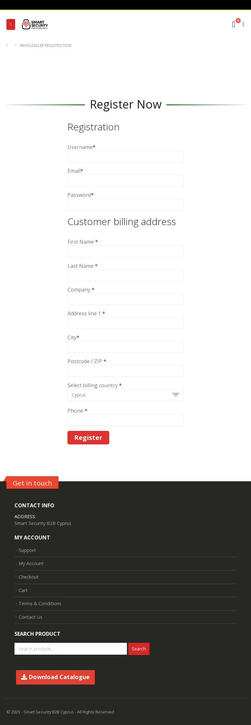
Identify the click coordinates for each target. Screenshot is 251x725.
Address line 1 (86, 313)
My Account (31, 563)
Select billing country (94, 385)
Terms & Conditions (40, 603)
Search (139, 649)
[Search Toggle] (219, 24)
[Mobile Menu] (10, 24)
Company (80, 289)
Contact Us (30, 617)
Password (80, 194)
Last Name (82, 265)
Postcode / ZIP (86, 361)
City (73, 337)
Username (81, 147)
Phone (77, 410)
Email (75, 170)
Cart (23, 590)
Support (27, 550)
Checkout (29, 577)
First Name (82, 241)
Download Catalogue (55, 677)
